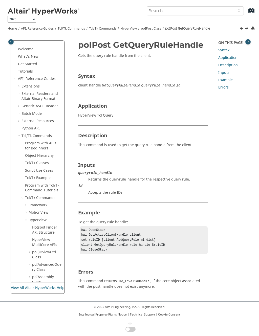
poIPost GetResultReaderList (48, 278)
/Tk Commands (102, 28)
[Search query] (195, 10)
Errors (223, 87)
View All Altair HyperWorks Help (37, 287)
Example (225, 80)
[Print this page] (253, 28)
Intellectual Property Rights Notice (103, 314)
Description (228, 65)
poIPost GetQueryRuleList (48, 127)
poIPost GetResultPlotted (48, 261)
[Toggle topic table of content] (248, 41)
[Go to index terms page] (246, 13)
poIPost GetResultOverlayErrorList (48, 226)
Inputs (223, 72)
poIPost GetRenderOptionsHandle (48, 162)
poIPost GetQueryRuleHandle (187, 28)
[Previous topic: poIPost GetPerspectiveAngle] (242, 29)
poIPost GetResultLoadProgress (48, 209)
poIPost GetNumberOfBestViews (48, 57)
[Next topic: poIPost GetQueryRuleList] (247, 29)
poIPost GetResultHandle (48, 179)
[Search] (238, 11)
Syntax (223, 50)
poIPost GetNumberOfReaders (48, 75)
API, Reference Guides (37, 28)
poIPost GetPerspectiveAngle (48, 92)
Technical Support (142, 314)
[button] (34, 40)
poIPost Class (151, 28)
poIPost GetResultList (47, 194)
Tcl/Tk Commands (71, 28)
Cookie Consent (169, 314)
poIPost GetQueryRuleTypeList (48, 144)
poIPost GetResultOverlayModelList (48, 243)
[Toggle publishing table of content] (11, 41)
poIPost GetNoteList (45, 43)
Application (228, 57)
